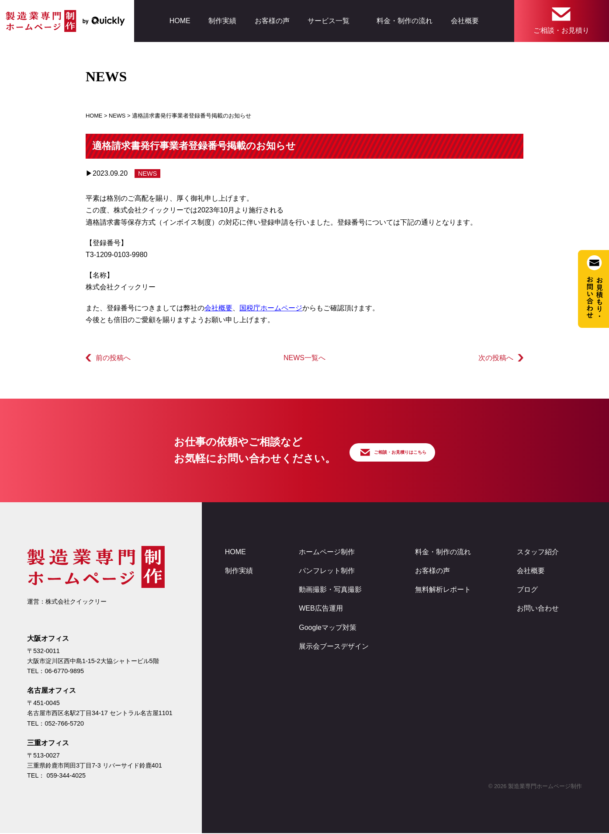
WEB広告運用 (321, 609)
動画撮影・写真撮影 (330, 590)
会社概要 (465, 20)
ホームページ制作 (327, 552)
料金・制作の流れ (405, 20)
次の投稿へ (495, 357)
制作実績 (222, 20)
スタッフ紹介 (538, 552)
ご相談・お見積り (561, 30)
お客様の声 (272, 20)
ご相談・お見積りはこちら (407, 450)
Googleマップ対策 (327, 628)
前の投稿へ (113, 357)
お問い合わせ (538, 609)
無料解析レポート (443, 590)
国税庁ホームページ (270, 308)
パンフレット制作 (327, 571)
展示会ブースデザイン (334, 647)
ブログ (527, 590)
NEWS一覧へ (304, 357)
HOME (180, 20)
